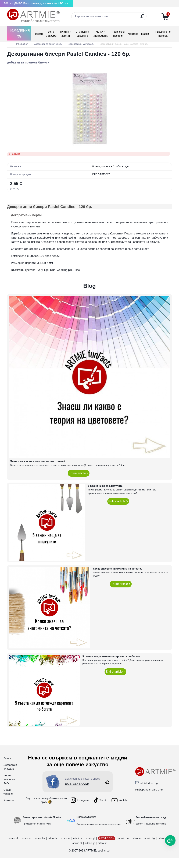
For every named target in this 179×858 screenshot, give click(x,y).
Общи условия (8, 791)
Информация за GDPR (149, 789)
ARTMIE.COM (106, 838)
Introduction (22, 44)
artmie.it (102, 843)
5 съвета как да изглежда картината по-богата (111, 656)
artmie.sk (14, 838)
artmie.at (77, 843)
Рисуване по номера (163, 33)
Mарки (145, 33)
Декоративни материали (81, 44)
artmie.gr (90, 843)
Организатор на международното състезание (99, 824)
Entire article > (78, 473)
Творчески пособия (118, 33)
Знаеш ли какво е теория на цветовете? (37, 461)
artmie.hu (40, 838)
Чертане (133, 33)
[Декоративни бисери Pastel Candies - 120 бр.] (89, 108)
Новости (38, 33)
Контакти (8, 800)
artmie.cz (27, 838)
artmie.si (78, 838)
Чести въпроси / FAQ (9, 779)
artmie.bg (150, 838)
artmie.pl (90, 838)
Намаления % (19, 33)
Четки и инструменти (100, 33)
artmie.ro (136, 838)
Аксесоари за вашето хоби (48, 44)
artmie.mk (163, 838)
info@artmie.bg (149, 783)
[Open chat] (170, 840)
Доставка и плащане (10, 766)
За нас (7, 758)
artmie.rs (65, 838)
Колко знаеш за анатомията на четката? (117, 568)
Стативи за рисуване (82, 33)
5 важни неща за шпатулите (105, 485)
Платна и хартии (65, 33)
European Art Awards (86, 817)
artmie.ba (124, 838)
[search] (142, 17)
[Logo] (33, 16)
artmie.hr (53, 838)
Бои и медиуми (51, 33)
